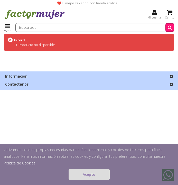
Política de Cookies (19, 163)
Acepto (89, 174)
